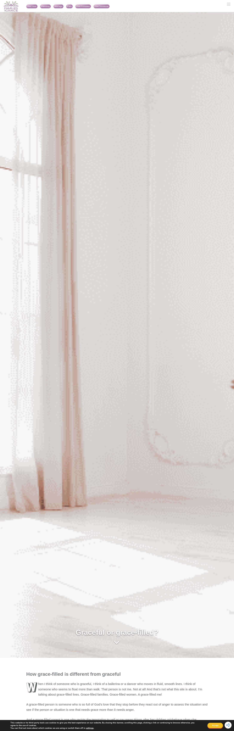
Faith (69, 6)
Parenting (45, 6)
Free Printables (83, 6)
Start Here (31, 6)
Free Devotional (101, 6)
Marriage (58, 6)
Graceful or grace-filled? (117, 632)
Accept (215, 725)
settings (90, 728)
